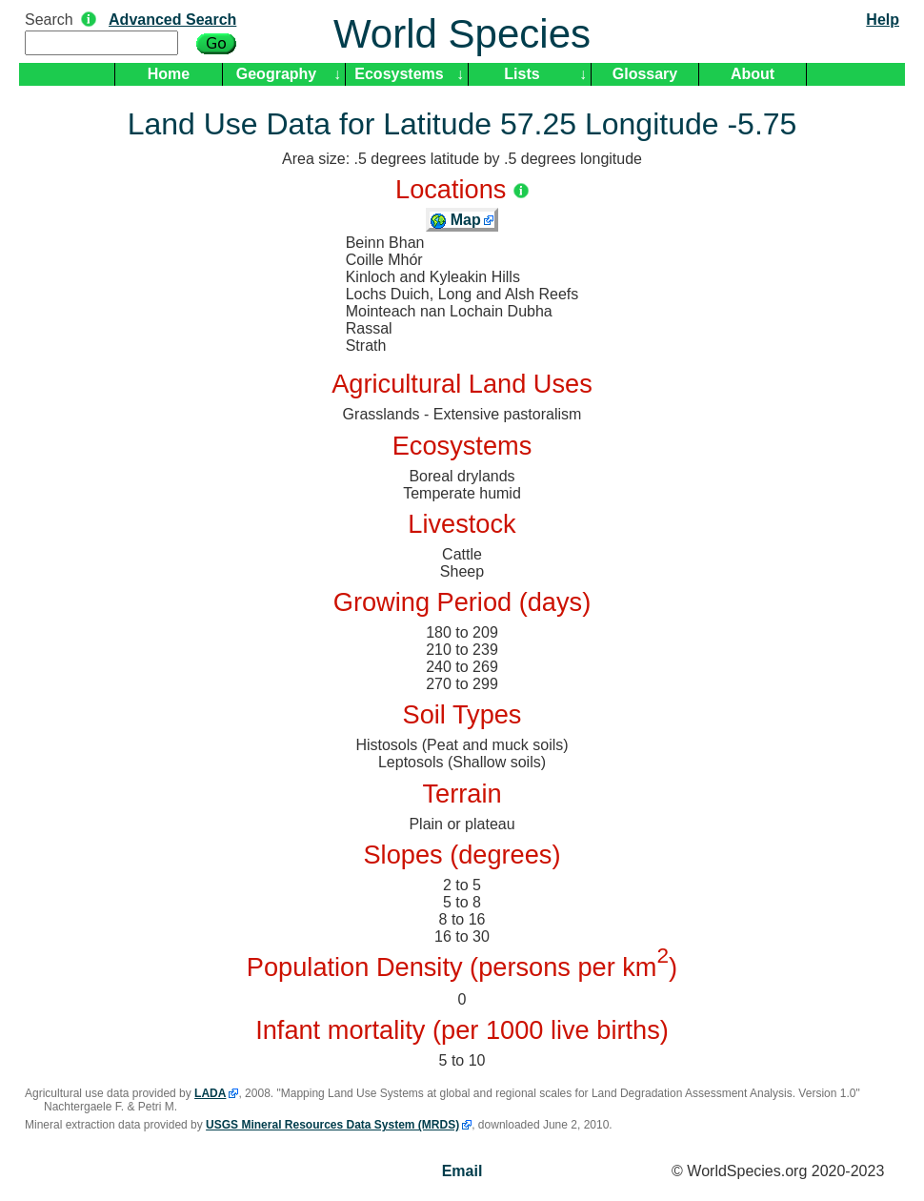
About (752, 74)
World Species (462, 33)
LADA (210, 1093)
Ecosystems (398, 74)
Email (462, 1171)
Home (169, 74)
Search (49, 19)
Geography (276, 74)
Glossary (645, 74)
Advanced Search (172, 19)
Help (882, 19)
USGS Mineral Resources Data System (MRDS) (332, 1124)
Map (455, 220)
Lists (521, 74)
